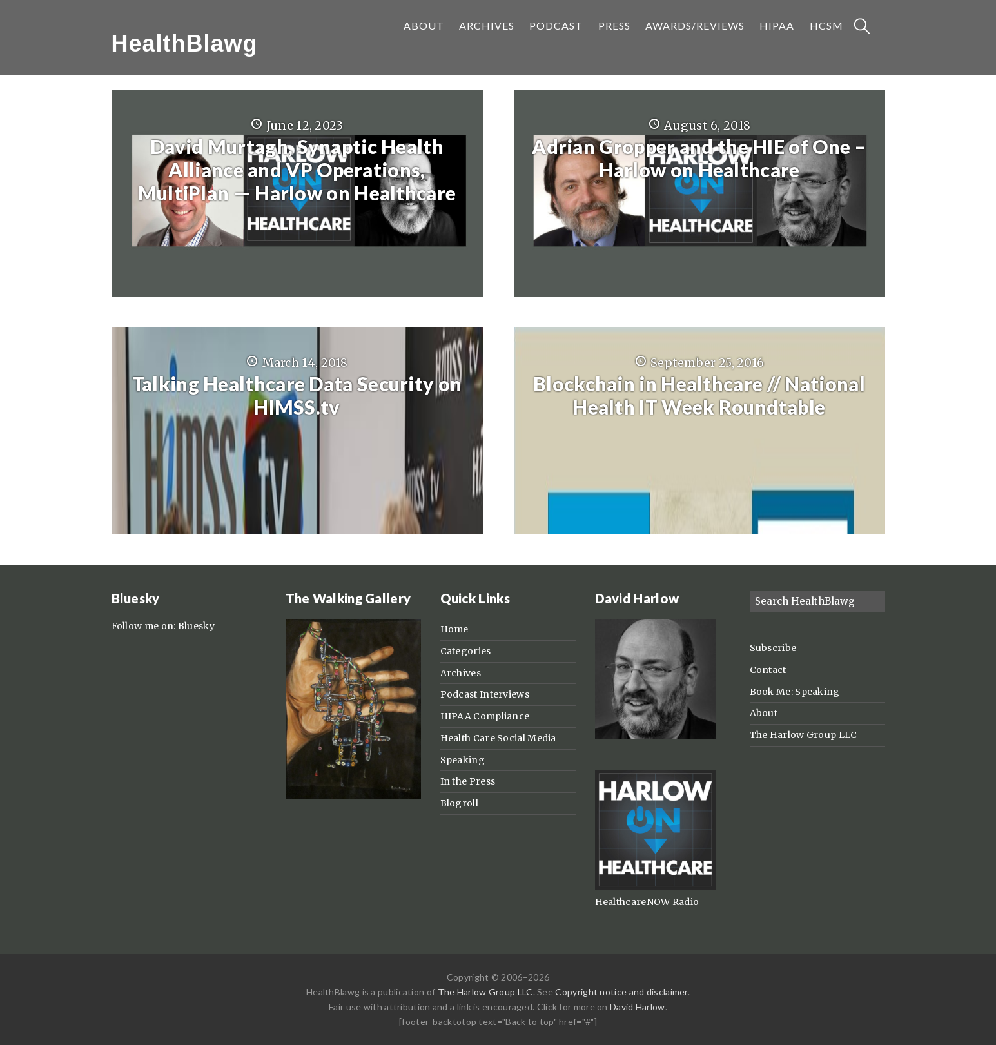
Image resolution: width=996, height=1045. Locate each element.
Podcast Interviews (484, 694)
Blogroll (459, 803)
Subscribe (773, 648)
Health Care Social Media (498, 738)
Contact (768, 670)
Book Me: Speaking (795, 692)
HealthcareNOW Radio (647, 902)
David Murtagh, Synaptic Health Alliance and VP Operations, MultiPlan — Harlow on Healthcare (297, 169)
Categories (465, 651)
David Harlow (637, 1006)
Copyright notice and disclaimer (621, 991)
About (764, 713)
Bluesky (196, 626)
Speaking (462, 760)
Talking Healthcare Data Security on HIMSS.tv (297, 395)
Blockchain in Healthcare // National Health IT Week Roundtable (699, 395)
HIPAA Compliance (485, 716)
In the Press (468, 781)
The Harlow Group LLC (803, 735)
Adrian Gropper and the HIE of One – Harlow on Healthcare (699, 158)
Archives (460, 673)
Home (454, 629)
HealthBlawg (185, 43)
